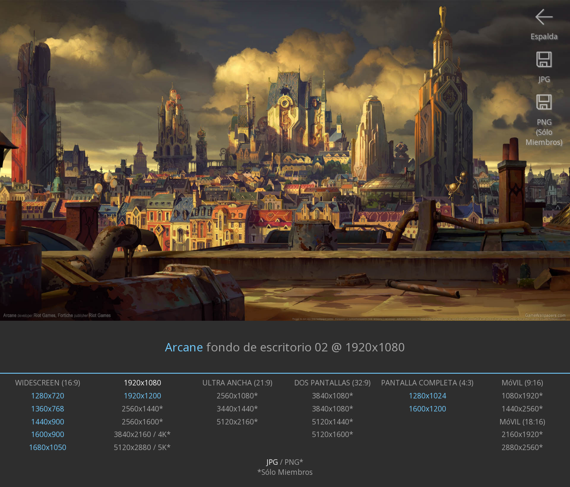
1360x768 (47, 408)
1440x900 (47, 421)
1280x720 (47, 395)
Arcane (184, 347)
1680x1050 (47, 447)
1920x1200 (142, 395)
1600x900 (47, 434)
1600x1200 (427, 408)
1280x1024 (427, 395)
